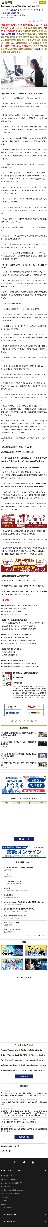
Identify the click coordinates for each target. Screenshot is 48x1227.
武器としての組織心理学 (19, 15)
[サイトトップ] (8, 2)
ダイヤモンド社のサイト (8, 1214)
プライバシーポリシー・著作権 (10, 1193)
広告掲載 (4, 1201)
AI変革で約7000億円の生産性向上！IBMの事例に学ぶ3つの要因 (23, 1065)
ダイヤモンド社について (8, 1221)
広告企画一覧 (6, 1151)
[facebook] (24, 1163)
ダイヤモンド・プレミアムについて (11, 1179)
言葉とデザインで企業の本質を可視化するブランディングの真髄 (23, 1055)
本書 (38, 49)
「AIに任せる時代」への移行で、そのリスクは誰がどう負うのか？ (22, 1060)
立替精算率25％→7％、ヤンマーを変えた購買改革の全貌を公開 (23, 1070)
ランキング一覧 (24, 839)
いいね (41, 803)
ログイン (34, 2)
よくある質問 (5, 1197)
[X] (15, 1163)
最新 (6, 803)
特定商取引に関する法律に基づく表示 (12, 1190)
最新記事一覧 (24, 1137)
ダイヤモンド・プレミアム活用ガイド (11, 1183)
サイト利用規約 (5, 1186)
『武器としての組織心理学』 (11, 34)
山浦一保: (10, 13)
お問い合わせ (5, 1204)
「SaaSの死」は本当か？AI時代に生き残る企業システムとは (21, 1050)
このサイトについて (6, 1176)
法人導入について (6, 1208)
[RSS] (33, 1163)
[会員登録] (42, 2)
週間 (29, 803)
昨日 (18, 803)
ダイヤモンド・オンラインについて (12, 1171)
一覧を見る (24, 1076)
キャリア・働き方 (6, 15)
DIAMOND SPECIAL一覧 (10, 1146)
